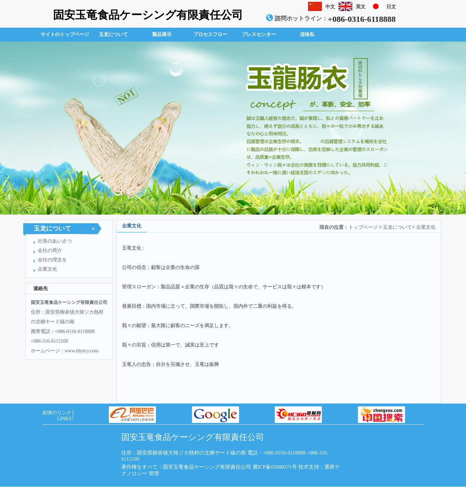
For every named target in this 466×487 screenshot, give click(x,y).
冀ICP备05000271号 (275, 467)
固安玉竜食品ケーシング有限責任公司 (148, 15)
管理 (154, 473)
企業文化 (426, 227)
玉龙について (397, 227)
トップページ (363, 227)
